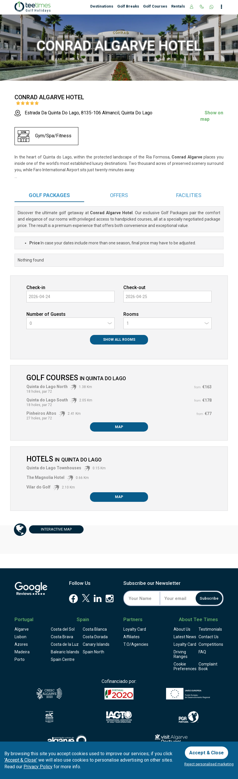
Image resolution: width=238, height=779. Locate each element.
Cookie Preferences (185, 666)
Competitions (211, 644)
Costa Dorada (95, 636)
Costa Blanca (95, 629)
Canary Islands (96, 644)
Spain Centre (63, 659)
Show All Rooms (119, 340)
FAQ (202, 652)
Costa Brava (62, 636)
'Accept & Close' (20, 759)
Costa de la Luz (65, 644)
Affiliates (131, 636)
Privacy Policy (38, 765)
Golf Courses (155, 6)
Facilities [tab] (188, 195)
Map (119, 427)
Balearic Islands (65, 652)
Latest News (185, 636)
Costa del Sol (63, 629)
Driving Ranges (180, 654)
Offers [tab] (119, 195)
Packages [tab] (49, 195)
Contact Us (209, 636)
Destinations (101, 6)
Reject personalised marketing (209, 764)
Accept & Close (208, 751)
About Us (182, 629)
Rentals (178, 6)
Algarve (22, 629)
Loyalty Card (134, 629)
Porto (20, 659)
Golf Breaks (128, 6)
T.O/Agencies (135, 644)
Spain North (93, 652)
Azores (21, 644)
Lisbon (20, 636)
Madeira (22, 652)
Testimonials (210, 629)
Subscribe (206, 598)
